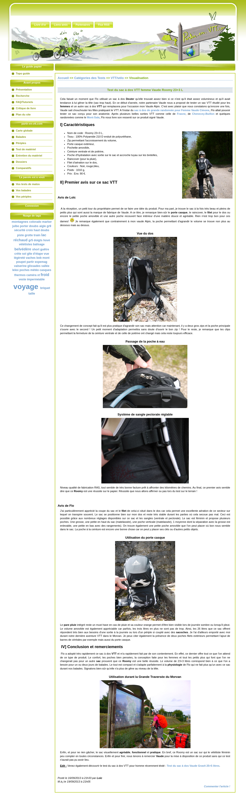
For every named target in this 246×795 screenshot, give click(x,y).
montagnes (20, 221)
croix (29, 230)
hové (46, 240)
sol (24, 253)
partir (30, 262)
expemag (41, 262)
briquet (45, 288)
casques (45, 270)
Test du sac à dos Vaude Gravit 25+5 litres (193, 765)
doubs (33, 226)
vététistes (25, 244)
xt (38, 275)
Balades (21, 136)
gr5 (31, 240)
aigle (42, 226)
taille (31, 293)
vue (46, 253)
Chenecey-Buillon (203, 113)
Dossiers (21, 161)
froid (45, 275)
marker (47, 221)
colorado (35, 221)
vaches (31, 257)
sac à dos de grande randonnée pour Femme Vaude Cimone (171, 110)
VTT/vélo (117, 78)
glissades (34, 266)
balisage (38, 244)
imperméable (36, 279)
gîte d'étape (35, 253)
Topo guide (23, 73)
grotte (29, 235)
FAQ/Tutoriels (24, 102)
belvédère (22, 249)
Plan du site (23, 114)
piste (20, 235)
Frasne (181, 113)
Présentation (24, 89)
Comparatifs (23, 168)
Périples (21, 143)
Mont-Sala (93, 117)
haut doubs (41, 230)
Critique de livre (26, 108)
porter (24, 226)
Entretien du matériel (29, 155)
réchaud (20, 240)
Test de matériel (26, 149)
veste (22, 279)
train (37, 235)
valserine (20, 266)
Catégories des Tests (89, 78)
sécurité (19, 230)
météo (34, 270)
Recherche (22, 95)
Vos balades (23, 190)
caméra (31, 275)
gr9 (49, 226)
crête (17, 253)
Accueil (63, 78)
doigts (38, 240)
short (35, 249)
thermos (19, 275)
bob (39, 257)
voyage (25, 286)
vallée (45, 266)
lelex (15, 270)
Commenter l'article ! (217, 786)
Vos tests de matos (28, 184)
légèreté (19, 257)
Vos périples (23, 196)
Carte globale (24, 130)
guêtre (44, 249)
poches (24, 270)
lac (43, 235)
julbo (15, 226)
